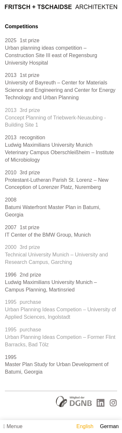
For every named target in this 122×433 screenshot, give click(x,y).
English (84, 426)
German (109, 426)
